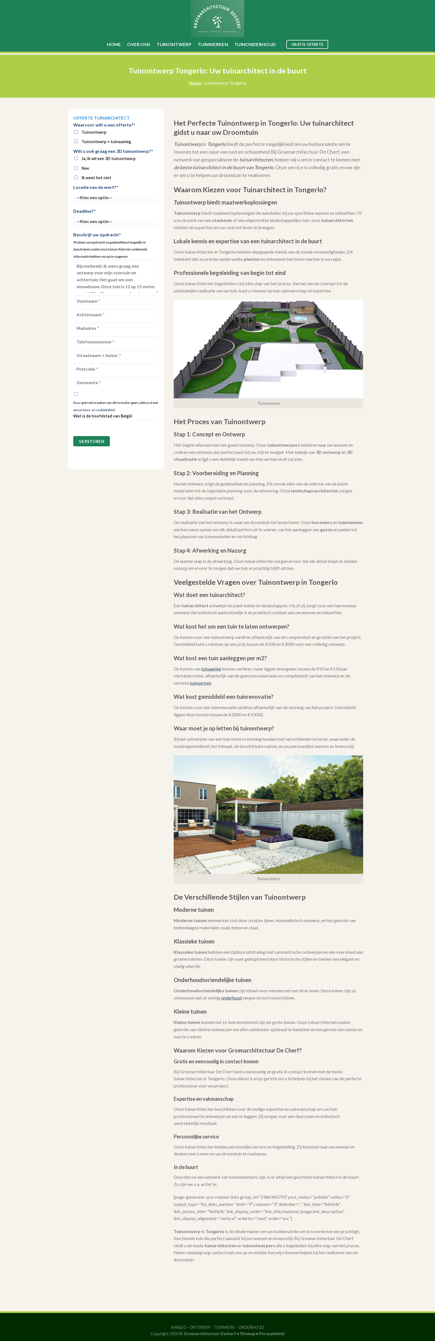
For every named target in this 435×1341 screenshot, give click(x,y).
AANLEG (178, 1327)
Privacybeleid (271, 1333)
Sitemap (247, 1333)
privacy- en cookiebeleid (97, 410)
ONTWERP (200, 1327)
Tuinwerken (213, 44)
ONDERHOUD (251, 1327)
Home (114, 44)
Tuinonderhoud (255, 44)
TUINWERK (224, 1327)
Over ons (139, 44)
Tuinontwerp (173, 44)
